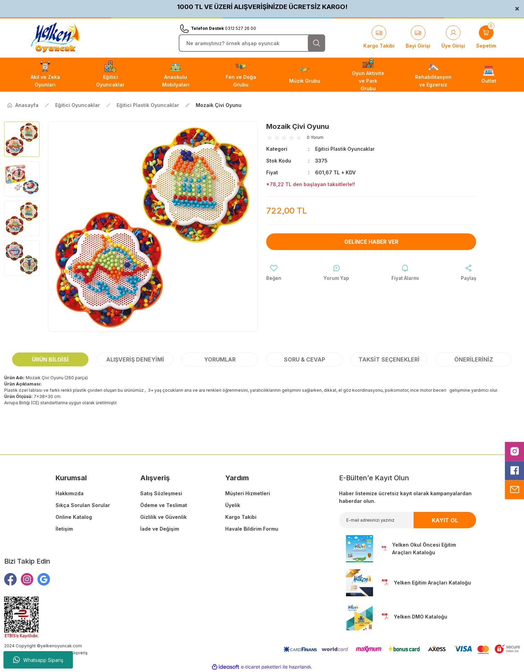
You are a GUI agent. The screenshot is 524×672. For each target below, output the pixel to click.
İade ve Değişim (159, 529)
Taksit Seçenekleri (389, 359)
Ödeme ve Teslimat (163, 505)
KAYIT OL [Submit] (445, 520)
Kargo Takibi (240, 517)
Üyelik (232, 505)
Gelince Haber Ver (371, 241)
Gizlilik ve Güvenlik (163, 517)
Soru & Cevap (304, 359)
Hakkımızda (70, 493)
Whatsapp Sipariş (38, 660)
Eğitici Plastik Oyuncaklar (346, 149)
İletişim (64, 529)
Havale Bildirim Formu (251, 529)
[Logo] (55, 37)
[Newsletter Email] (407, 520)
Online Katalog (74, 517)
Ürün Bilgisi (50, 359)
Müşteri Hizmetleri (247, 493)
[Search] (252, 43)
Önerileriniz (473, 359)
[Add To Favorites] (274, 273)
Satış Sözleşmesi (161, 493)
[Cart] (486, 37)
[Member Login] (453, 37)
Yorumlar (220, 359)
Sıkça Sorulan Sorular (83, 505)
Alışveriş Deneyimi (135, 359)
